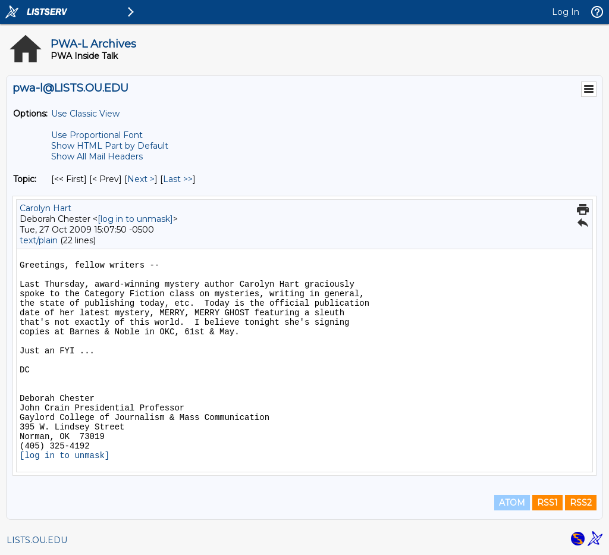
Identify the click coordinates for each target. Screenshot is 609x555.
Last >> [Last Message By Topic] (178, 179)
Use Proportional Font (97, 135)
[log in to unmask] (135, 219)
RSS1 (547, 502)
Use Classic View (85, 113)
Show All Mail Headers (97, 156)
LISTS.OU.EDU (37, 540)
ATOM (512, 502)
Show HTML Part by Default (109, 145)
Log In (565, 12)
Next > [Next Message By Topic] (141, 179)
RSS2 (581, 502)
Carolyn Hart (45, 208)
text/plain (39, 240)
